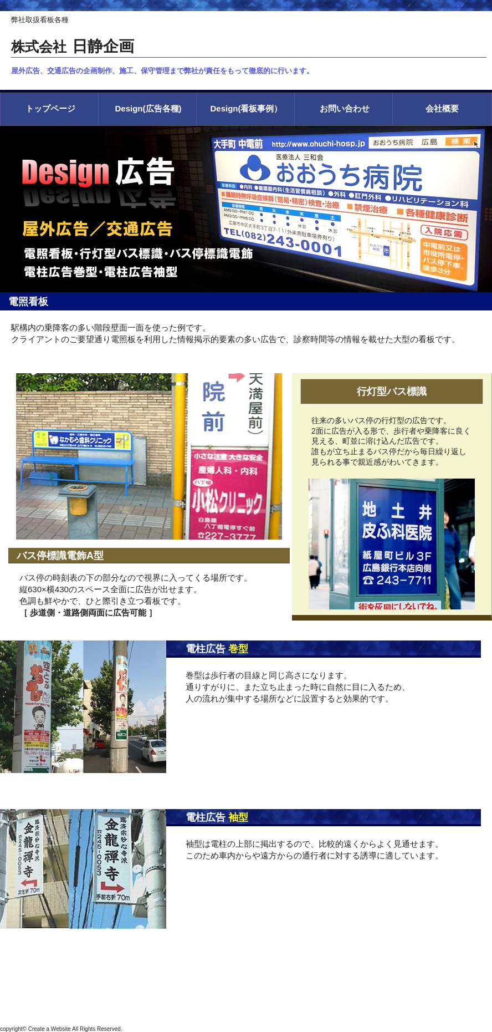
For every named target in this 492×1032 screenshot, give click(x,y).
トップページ (50, 108)
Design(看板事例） (246, 108)
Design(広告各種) (148, 108)
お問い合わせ (345, 108)
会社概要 (442, 108)
